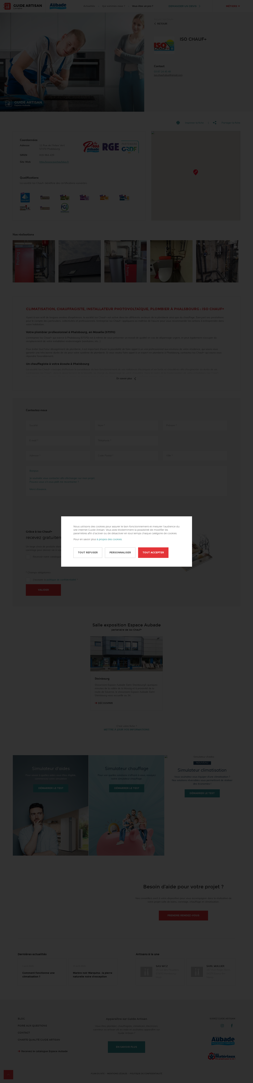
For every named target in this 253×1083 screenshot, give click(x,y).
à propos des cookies (109, 539)
